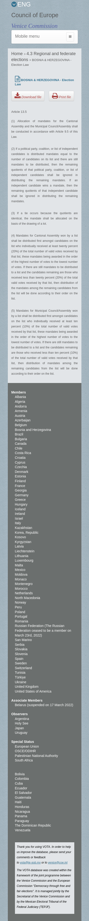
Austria (20, 416)
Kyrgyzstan (23, 542)
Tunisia (20, 672)
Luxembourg (24, 560)
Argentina (22, 719)
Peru (18, 607)
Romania (21, 621)
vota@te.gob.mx (30, 862)
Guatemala (23, 797)
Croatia (20, 458)
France (20, 486)
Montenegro (24, 584)
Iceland (20, 509)
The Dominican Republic (33, 825)
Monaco (21, 579)
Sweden (21, 663)
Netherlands (24, 593)
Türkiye (20, 677)
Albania (20, 397)
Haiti (18, 802)
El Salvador (23, 793)
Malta (19, 565)
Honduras (22, 807)
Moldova (21, 574)
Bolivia (20, 774)
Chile (19, 448)
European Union (27, 746)
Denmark (21, 472)
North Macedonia (27, 598)
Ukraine (20, 682)
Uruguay (21, 733)
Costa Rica (23, 453)
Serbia (19, 645)
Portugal (21, 616)
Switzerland (23, 668)
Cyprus (20, 462)
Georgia (21, 490)
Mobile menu (27, 36)
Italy (18, 523)
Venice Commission (34, 26)
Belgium (21, 425)
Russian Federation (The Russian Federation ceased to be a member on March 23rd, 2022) (43, 630)
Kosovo (20, 537)
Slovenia (21, 654)
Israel (19, 518)
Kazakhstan (23, 528)
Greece (20, 500)
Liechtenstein (25, 551)
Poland (20, 612)
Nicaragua (22, 811)
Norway (20, 602)
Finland (20, 481)
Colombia (22, 779)
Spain (19, 659)
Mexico (20, 570)
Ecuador (21, 788)
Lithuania (21, 556)
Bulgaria (21, 439)
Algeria (20, 402)
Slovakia (21, 649)
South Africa (24, 760)
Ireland (20, 514)
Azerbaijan (23, 420)
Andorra (21, 406)
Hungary (21, 504)
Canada (21, 443)
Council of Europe (35, 15)
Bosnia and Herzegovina (33, 430)
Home (17, 53)
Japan (19, 728)
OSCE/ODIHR (25, 751)
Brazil (19, 434)
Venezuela (22, 830)
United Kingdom (27, 686)
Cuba (19, 783)
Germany (22, 495)
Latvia (19, 546)
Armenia (21, 411)
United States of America (33, 691)
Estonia (20, 476)
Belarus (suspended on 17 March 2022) (44, 705)
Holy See (21, 723)
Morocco (21, 588)
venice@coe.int (57, 862)
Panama (21, 816)
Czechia (21, 467)
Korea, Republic (27, 532)
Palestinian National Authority (36, 756)
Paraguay (22, 821)
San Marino (23, 640)
